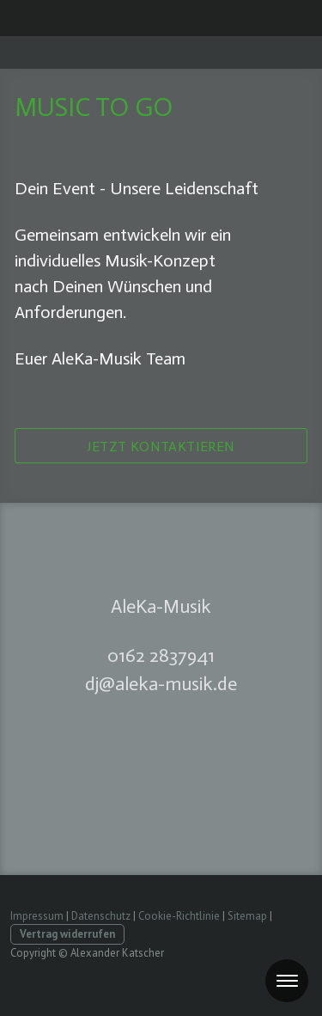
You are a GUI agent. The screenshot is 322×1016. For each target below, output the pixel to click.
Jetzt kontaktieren (160, 446)
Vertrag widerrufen (67, 934)
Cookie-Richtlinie (179, 916)
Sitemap (247, 916)
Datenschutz (101, 916)
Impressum (37, 916)
